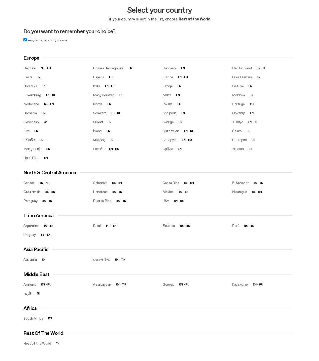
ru (190, 140)
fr (49, 68)
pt (252, 104)
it (112, 86)
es (111, 77)
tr (256, 122)
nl (42, 68)
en (130, 68)
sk (45, 122)
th (123, 260)
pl (179, 104)
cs (248, 131)
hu (121, 95)
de (264, 68)
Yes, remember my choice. (45, 40)
